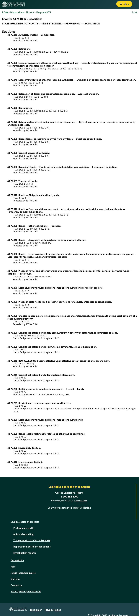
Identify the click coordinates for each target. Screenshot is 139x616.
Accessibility (17, 560)
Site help (15, 578)
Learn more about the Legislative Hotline (69, 507)
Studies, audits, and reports (25, 521)
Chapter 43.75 (43, 12)
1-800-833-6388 (80, 501)
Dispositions (17, 12)
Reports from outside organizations (32, 546)
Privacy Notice (53, 609)
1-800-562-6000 (69, 496)
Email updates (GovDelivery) (26, 591)
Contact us (16, 585)
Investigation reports (24, 552)
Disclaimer (36, 609)
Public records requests (23, 572)
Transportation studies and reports (31, 540)
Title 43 (30, 12)
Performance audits (23, 527)
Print (134, 12)
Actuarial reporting (23, 534)
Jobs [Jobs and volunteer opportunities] (13, 566)
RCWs (5, 12)
